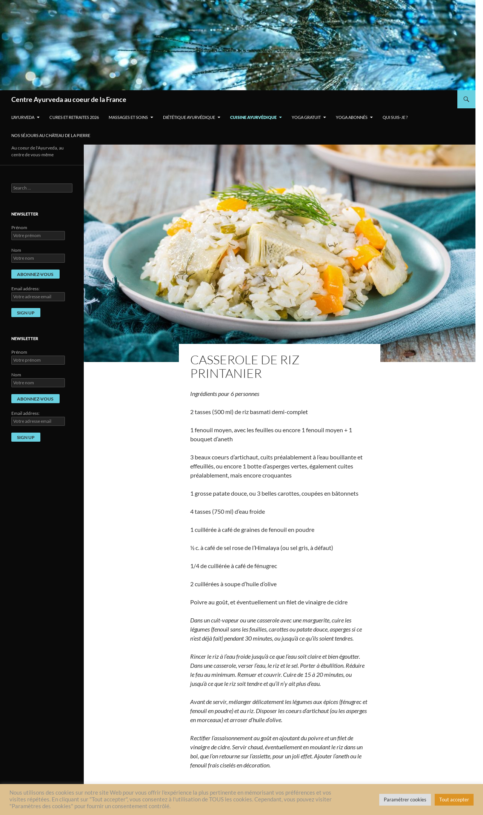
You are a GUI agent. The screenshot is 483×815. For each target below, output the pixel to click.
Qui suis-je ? (395, 117)
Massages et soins (128, 117)
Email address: (25, 288)
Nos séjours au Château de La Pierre (50, 135)
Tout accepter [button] (454, 800)
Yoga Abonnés (352, 117)
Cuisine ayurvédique (253, 117)
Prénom (19, 227)
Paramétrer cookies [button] (405, 800)
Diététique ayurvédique (189, 117)
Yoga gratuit (306, 117)
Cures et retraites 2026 (74, 117)
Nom (16, 250)
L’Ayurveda (22, 117)
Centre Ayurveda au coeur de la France (68, 99)
